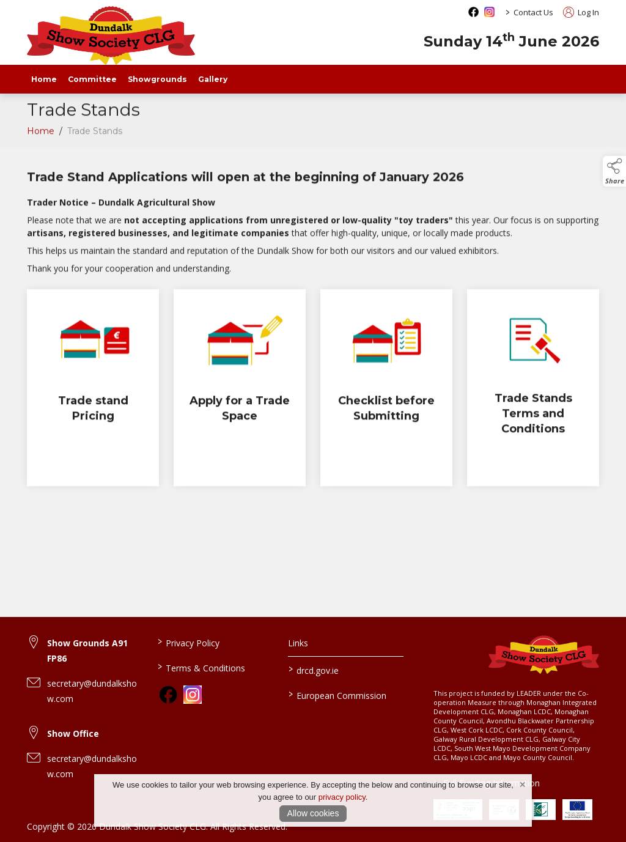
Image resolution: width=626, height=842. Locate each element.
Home (44, 79)
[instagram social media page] (489, 12)
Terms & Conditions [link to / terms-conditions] (201, 667)
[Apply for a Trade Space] (240, 390)
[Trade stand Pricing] (93, 390)
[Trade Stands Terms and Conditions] (533, 390)
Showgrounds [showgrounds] (157, 79)
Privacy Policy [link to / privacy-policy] (188, 642)
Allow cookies (313, 813)
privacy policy (342, 797)
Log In (581, 12)
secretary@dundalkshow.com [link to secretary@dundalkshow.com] (92, 691)
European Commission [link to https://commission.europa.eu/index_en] (337, 694)
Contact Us (533, 12)
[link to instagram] (192, 694)
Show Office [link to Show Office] (73, 733)
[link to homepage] (111, 35)
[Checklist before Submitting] (386, 390)
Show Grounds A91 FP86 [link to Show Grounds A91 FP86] (87, 650)
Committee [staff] (92, 79)
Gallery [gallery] (212, 79)
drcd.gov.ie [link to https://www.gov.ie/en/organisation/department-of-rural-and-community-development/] (313, 669)
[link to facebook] (168, 694)
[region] (313, 221)
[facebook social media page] (473, 12)
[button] (614, 171)
